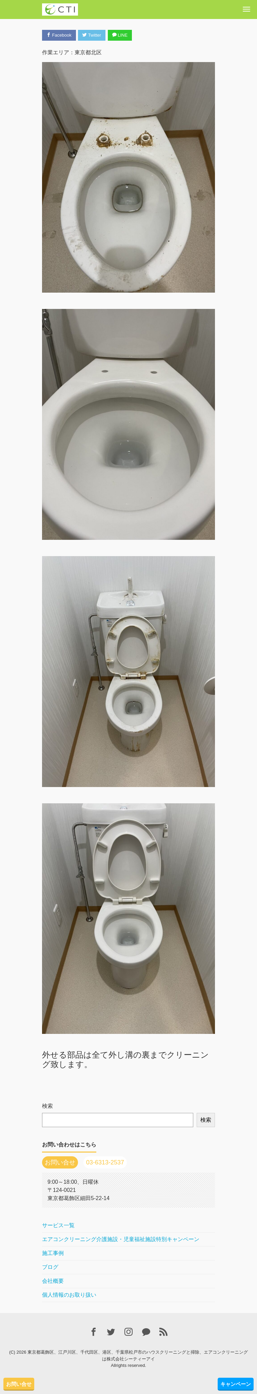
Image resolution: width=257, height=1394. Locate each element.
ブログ (50, 1267)
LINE (120, 35)
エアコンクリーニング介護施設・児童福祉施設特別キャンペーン (120, 1239)
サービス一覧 (58, 1225)
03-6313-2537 (105, 1162)
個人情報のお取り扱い (69, 1295)
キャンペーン (235, 1384)
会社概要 (53, 1281)
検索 (47, 1106)
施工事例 (53, 1253)
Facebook (59, 35)
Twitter (91, 35)
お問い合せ (19, 1384)
